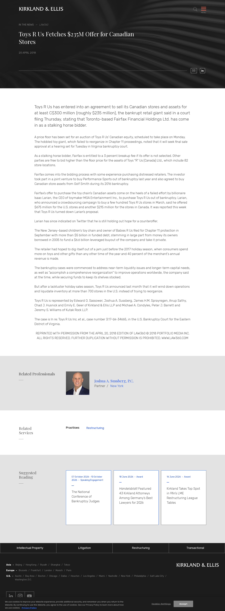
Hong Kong (31, 564)
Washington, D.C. (23, 579)
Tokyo (67, 564)
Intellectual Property (30, 548)
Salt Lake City (157, 576)
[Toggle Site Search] (195, 9)
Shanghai (55, 564)
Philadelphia (140, 576)
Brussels (23, 570)
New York (116, 386)
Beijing (18, 564)
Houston (75, 576)
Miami (102, 576)
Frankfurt (36, 570)
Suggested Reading (27, 475)
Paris (68, 570)
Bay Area (29, 576)
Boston (41, 576)
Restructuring (95, 428)
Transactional (195, 548)
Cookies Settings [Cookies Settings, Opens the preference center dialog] (161, 604)
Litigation (84, 548)
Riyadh (43, 564)
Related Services (26, 430)
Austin (18, 576)
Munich (59, 570)
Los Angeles (89, 576)
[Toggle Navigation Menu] (203, 9)
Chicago (53, 576)
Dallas (64, 576)
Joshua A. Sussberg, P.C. (114, 380)
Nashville (112, 576)
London (48, 570)
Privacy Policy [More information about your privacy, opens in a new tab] (29, 608)
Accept (183, 604)
